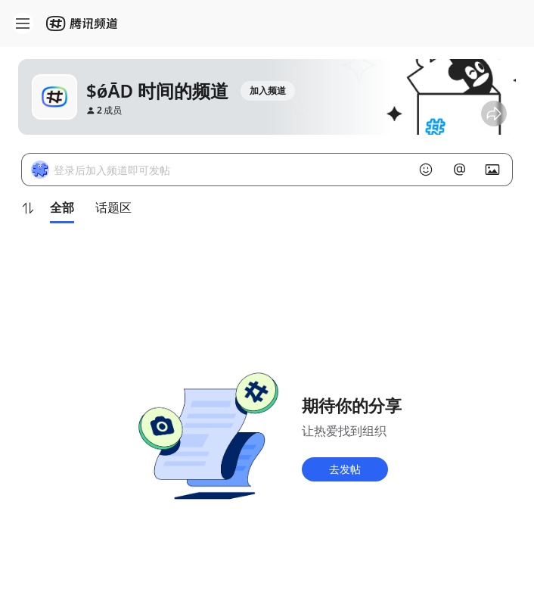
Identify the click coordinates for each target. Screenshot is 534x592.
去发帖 (345, 469)
